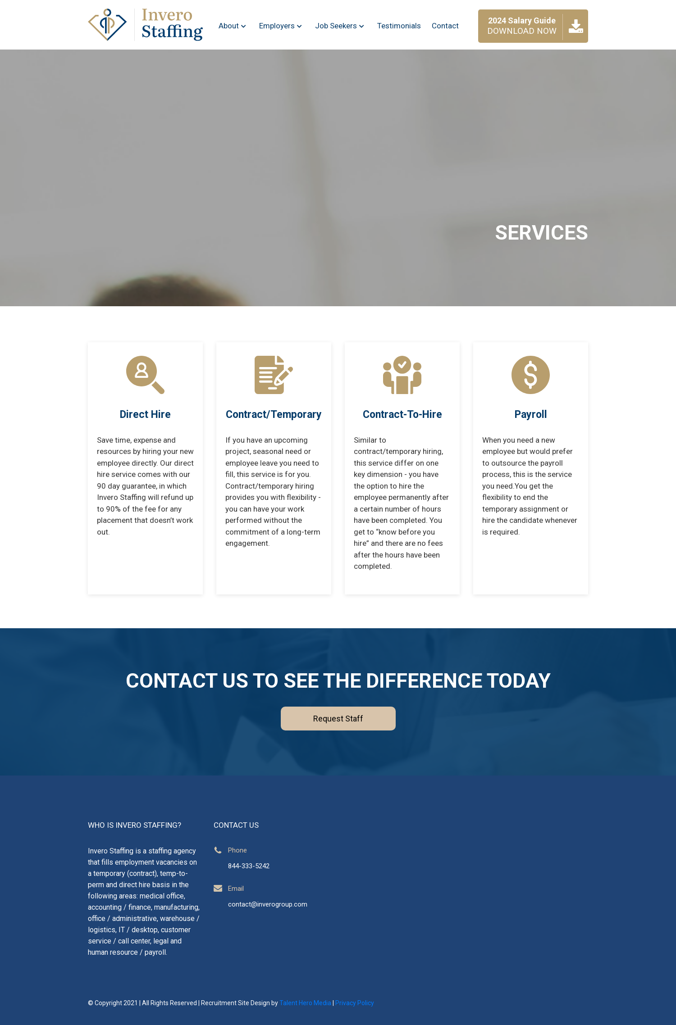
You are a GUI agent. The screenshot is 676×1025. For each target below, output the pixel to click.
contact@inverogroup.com (267, 904)
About (233, 25)
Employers (281, 25)
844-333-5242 (248, 866)
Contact (445, 25)
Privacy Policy (354, 1003)
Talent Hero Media (305, 1003)
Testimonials (399, 25)
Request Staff (338, 718)
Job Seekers (340, 25)
